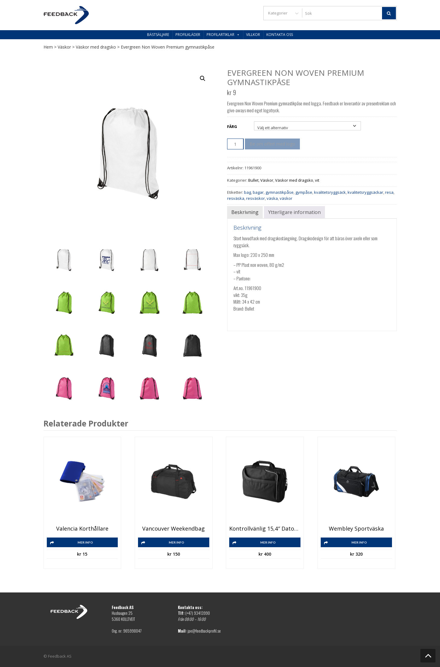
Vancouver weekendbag (173, 528)
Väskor (64, 47)
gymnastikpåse (279, 192)
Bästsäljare (158, 34)
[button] (202, 78)
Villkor (253, 34)
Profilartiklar (223, 34)
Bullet (253, 180)
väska (272, 198)
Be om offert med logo (272, 144)
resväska (235, 198)
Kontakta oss (279, 34)
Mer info (85, 542)
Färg (232, 126)
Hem (48, 47)
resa (389, 192)
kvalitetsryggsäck (330, 192)
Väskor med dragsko (96, 47)
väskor (286, 198)
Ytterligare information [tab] (294, 212)
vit (317, 180)
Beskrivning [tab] (245, 212)
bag (247, 192)
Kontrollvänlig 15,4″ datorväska (264, 528)
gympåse (303, 192)
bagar (258, 192)
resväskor (255, 198)
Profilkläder (187, 34)
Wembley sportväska (356, 528)
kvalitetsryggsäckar (365, 192)
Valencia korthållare (82, 528)
